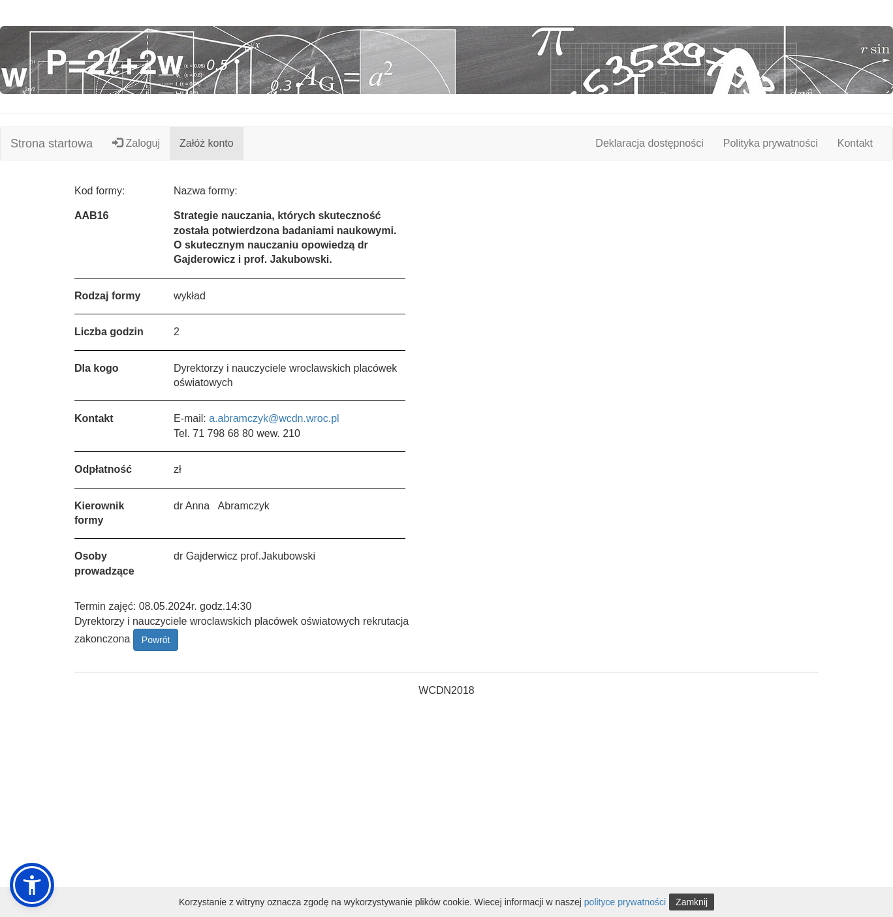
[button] (32, 885)
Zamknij (692, 902)
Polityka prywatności (770, 143)
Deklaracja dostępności (649, 143)
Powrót (156, 640)
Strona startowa (51, 143)
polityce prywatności (625, 902)
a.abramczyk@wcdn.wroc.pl (274, 418)
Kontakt (855, 143)
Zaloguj (136, 143)
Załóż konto (207, 143)
